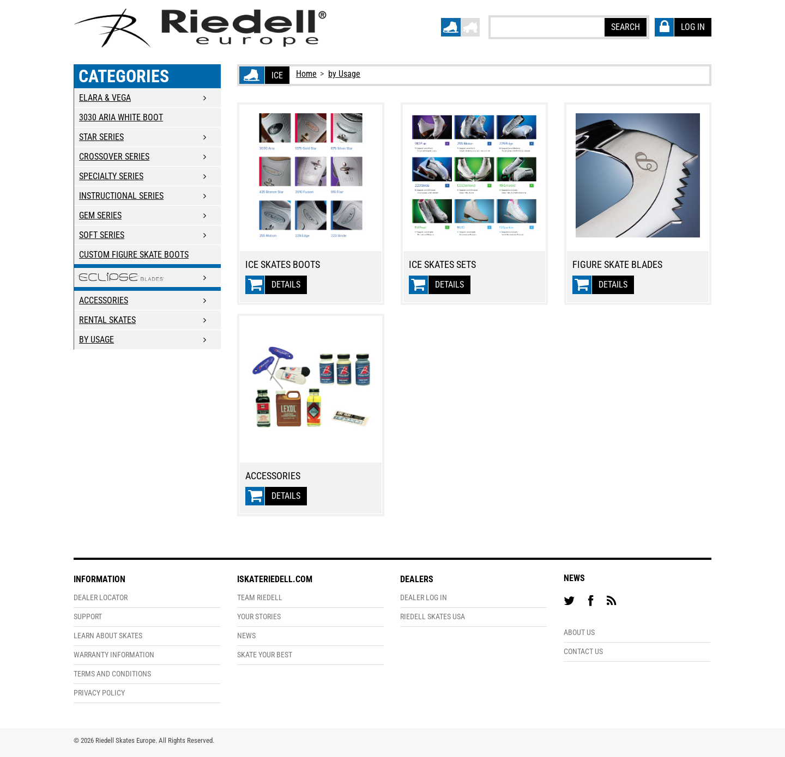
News (246, 635)
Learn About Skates (108, 635)
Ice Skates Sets (442, 264)
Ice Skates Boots (282, 264)
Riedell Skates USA (432, 616)
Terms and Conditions (112, 674)
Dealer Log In (423, 597)
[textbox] (546, 26)
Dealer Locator (101, 597)
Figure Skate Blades (617, 264)
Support (88, 616)
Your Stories (259, 616)
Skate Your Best (264, 655)
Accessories (272, 476)
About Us (579, 632)
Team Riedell (259, 597)
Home (306, 74)
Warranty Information (114, 655)
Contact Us (583, 651)
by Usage (344, 74)
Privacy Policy (99, 693)
